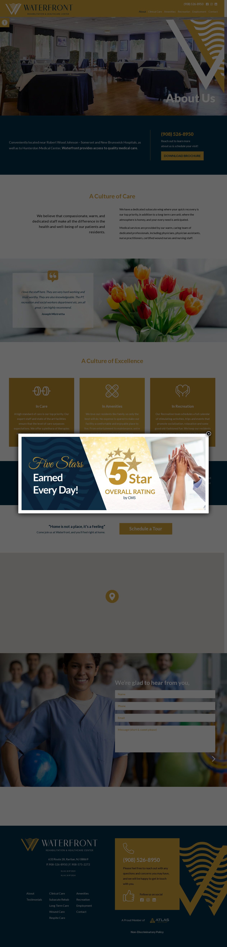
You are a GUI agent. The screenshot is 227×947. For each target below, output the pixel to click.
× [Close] (208, 433)
